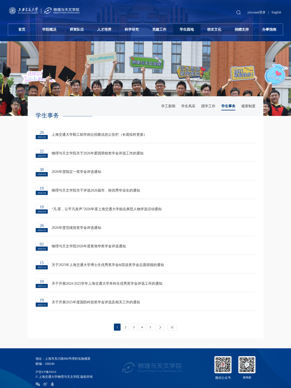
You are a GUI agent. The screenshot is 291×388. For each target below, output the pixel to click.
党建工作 (159, 29)
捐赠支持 (242, 29)
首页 (21, 29)
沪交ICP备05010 (47, 364)
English (276, 12)
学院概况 (49, 29)
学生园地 (187, 29)
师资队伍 (77, 29)
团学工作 (208, 106)
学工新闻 (168, 106)
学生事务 (228, 106)
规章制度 (248, 106)
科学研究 (132, 29)
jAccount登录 (256, 12)
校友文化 (214, 29)
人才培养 (104, 29)
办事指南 (269, 29)
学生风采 (188, 106)
